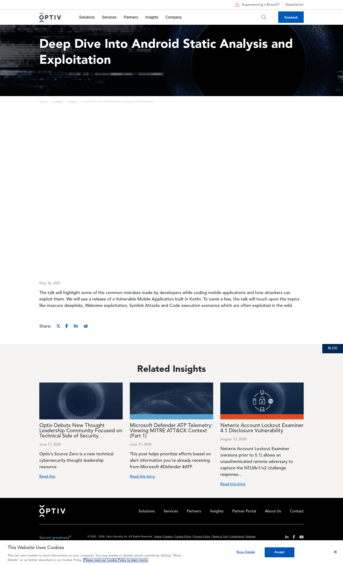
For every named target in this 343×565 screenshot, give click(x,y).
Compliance (237, 537)
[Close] (335, 552)
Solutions (87, 17)
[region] (171, 552)
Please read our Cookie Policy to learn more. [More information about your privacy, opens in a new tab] (115, 560)
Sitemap (251, 537)
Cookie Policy (183, 537)
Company (174, 17)
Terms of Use (220, 537)
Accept (279, 552)
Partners (131, 17)
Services (109, 17)
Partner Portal (244, 511)
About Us (273, 511)
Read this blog (142, 477)
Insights (151, 17)
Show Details (245, 552)
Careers (168, 537)
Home (43, 101)
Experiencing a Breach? (257, 4)
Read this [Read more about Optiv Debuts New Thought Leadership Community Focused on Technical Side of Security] (47, 477)
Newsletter (295, 5)
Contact (291, 17)
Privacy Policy (201, 537)
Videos (72, 101)
